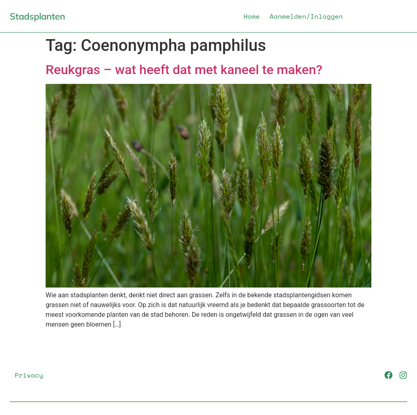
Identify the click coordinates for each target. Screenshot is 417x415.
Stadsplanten (37, 16)
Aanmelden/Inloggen (306, 16)
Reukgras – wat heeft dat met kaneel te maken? (184, 69)
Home (252, 16)
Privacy (29, 375)
